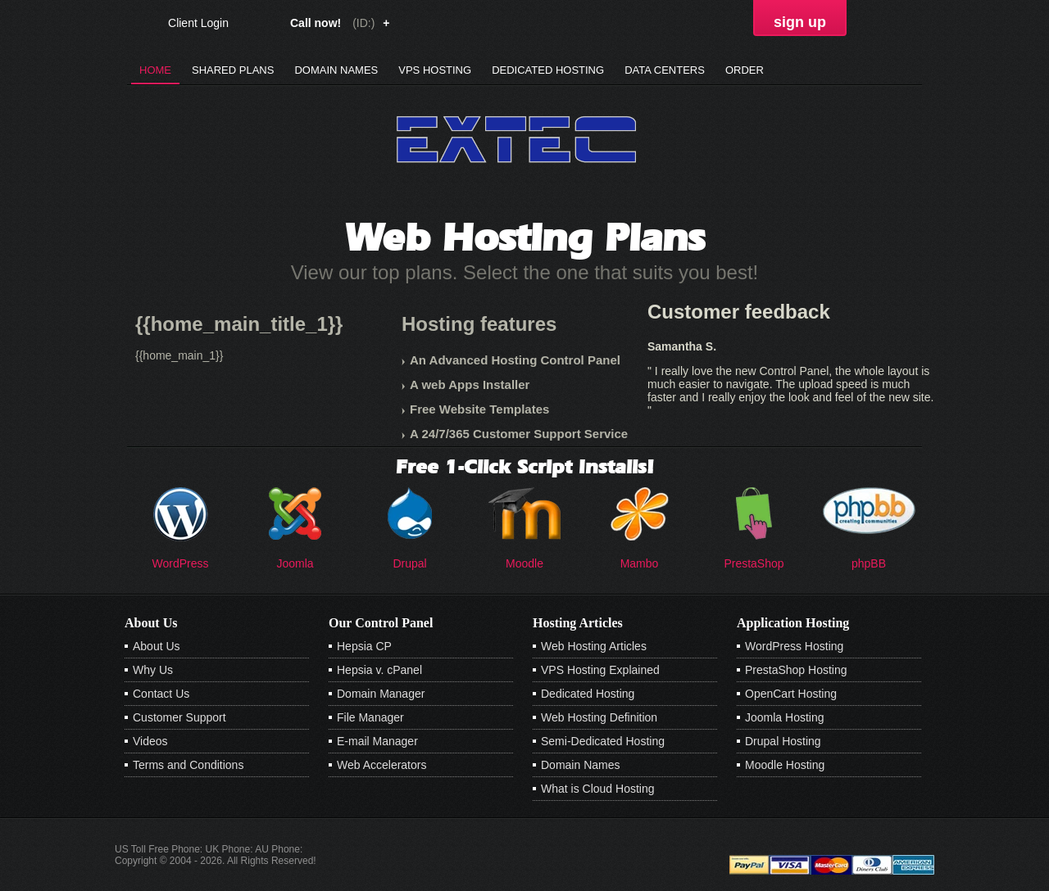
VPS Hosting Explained (600, 669)
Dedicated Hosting (548, 70)
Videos (150, 741)
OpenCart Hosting (791, 693)
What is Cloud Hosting (598, 788)
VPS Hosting (434, 70)
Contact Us (161, 693)
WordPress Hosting (794, 646)
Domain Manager (381, 693)
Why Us (153, 669)
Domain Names (336, 70)
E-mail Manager (377, 741)
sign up (800, 22)
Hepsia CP (364, 646)
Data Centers (664, 70)
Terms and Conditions (188, 764)
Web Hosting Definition (599, 717)
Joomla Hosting (784, 717)
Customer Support (179, 717)
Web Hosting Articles (594, 646)
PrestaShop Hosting (796, 669)
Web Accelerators (381, 764)
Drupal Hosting (783, 741)
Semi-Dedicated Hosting (603, 741)
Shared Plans (233, 70)
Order (744, 70)
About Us (156, 646)
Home (155, 70)
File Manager (370, 717)
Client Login (198, 22)
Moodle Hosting (784, 764)
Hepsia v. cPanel (379, 669)
